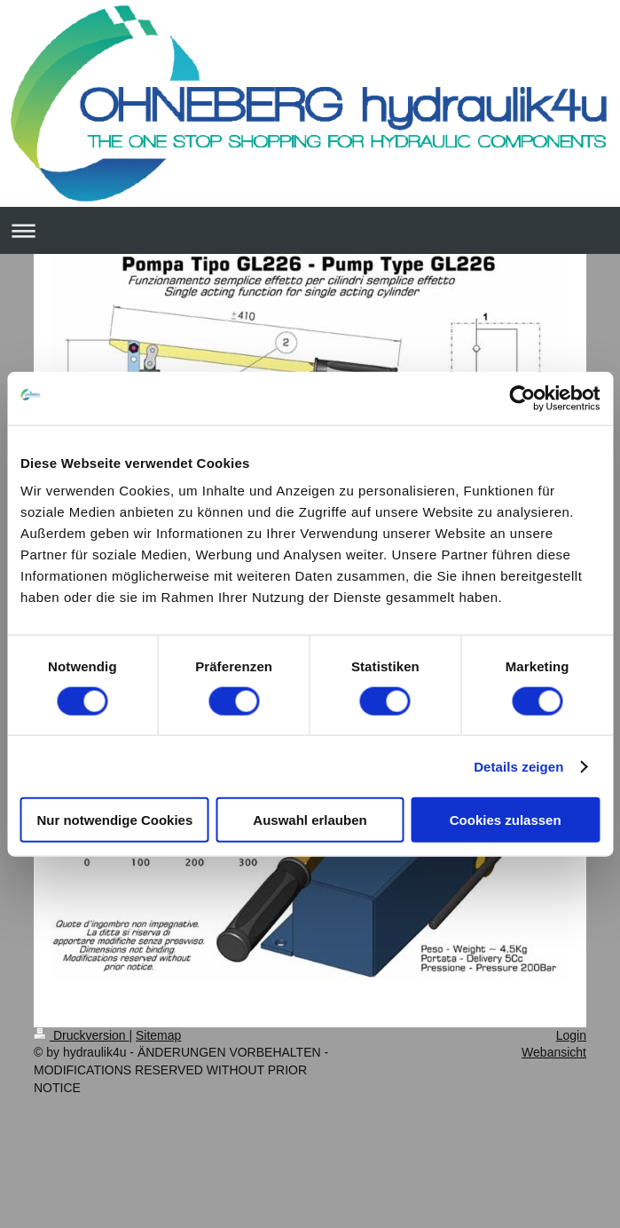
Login (571, 1035)
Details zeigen (518, 765)
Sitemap (158, 1035)
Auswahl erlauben (309, 820)
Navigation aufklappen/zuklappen (310, 230)
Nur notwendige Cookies (114, 820)
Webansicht (554, 1052)
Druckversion (81, 1035)
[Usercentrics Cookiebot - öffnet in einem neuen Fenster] (522, 397)
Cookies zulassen (505, 820)
